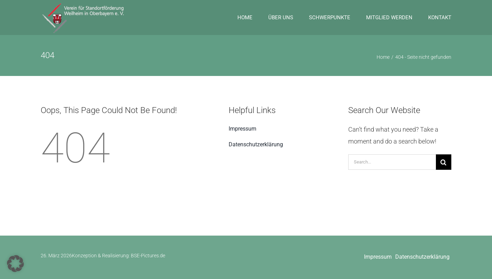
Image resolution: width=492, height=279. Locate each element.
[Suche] (443, 162)
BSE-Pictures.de (148, 255)
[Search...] (392, 162)
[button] (15, 263)
